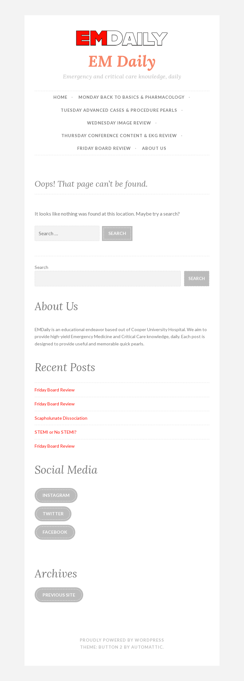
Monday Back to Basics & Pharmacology (131, 97)
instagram (56, 495)
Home (60, 97)
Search (41, 267)
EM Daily (122, 61)
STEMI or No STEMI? (56, 432)
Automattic (147, 647)
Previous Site (59, 595)
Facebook (55, 532)
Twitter (53, 513)
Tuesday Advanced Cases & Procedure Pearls (119, 110)
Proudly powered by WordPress (122, 640)
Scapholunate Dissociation (61, 418)
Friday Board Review (104, 148)
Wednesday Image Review (119, 122)
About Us (154, 148)
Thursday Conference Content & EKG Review (119, 135)
